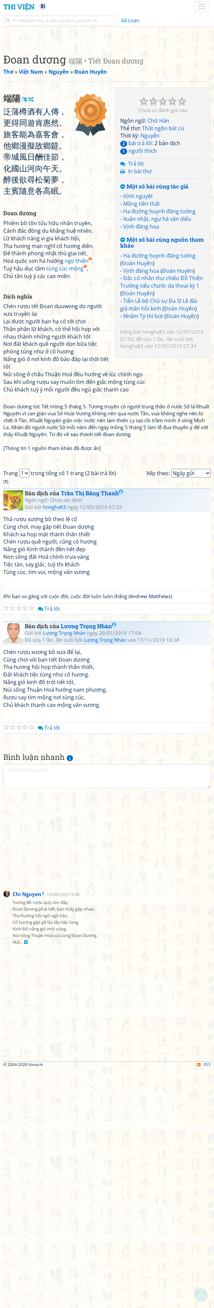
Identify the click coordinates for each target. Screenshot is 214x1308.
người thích (138, 243)
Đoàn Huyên (137, 355)
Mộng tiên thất (141, 296)
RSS (204, 1302)
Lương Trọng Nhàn (88, 864)
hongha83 (153, 424)
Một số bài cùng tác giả (154, 279)
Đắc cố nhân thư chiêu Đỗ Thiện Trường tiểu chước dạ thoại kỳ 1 (161, 374)
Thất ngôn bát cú (163, 221)
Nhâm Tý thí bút (143, 408)
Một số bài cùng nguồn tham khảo (162, 335)
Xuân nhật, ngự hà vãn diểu (157, 311)
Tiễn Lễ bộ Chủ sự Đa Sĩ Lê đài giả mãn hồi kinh (158, 397)
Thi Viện (18, 6)
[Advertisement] (107, 84)
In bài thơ (140, 263)
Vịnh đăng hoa (141, 319)
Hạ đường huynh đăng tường (159, 303)
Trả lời (136, 256)
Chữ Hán (158, 213)
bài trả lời (136, 235)
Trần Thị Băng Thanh (92, 731)
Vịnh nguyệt (138, 288)
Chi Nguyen (27, 1131)
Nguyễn (150, 228)
